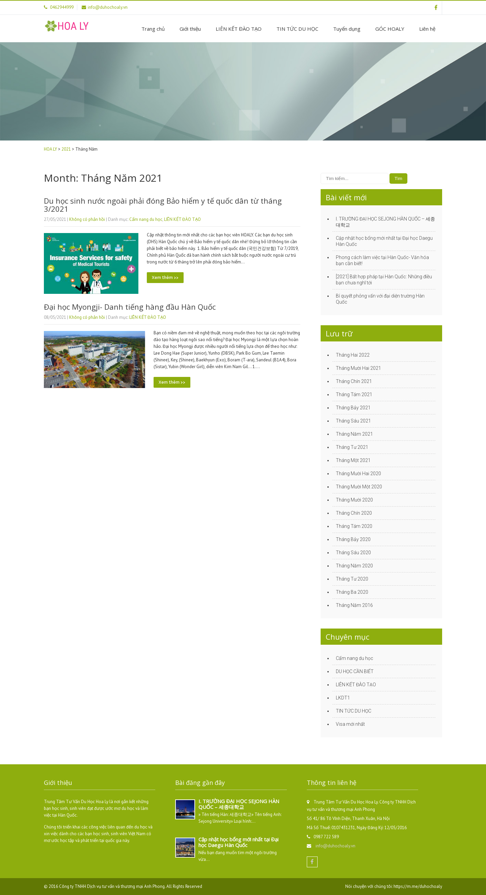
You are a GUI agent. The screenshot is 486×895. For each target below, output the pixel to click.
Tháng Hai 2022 (353, 355)
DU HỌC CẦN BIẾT (355, 671)
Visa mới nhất (350, 724)
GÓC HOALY (389, 28)
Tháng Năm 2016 (354, 605)
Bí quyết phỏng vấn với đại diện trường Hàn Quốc (380, 299)
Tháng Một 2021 (353, 460)
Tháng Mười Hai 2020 (358, 473)
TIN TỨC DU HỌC (297, 28)
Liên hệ (427, 28)
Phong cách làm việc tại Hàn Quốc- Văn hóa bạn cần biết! (382, 260)
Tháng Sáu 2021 (353, 421)
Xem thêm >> (165, 277)
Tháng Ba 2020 (352, 592)
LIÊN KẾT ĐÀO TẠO (239, 28)
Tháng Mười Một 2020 (359, 486)
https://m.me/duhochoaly (418, 886)
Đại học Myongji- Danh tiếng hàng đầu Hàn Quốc (130, 307)
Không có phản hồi (87, 219)
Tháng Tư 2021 (352, 447)
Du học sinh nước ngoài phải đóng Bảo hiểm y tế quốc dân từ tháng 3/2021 (163, 205)
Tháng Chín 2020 (354, 513)
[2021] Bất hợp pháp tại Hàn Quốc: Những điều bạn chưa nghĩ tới (384, 279)
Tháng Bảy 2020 (353, 539)
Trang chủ (153, 28)
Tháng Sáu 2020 (353, 552)
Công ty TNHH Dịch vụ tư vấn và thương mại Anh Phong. (112, 886)
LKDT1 (343, 697)
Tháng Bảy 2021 (353, 407)
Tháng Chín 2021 (354, 381)
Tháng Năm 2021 (354, 434)
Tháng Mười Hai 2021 (358, 368)
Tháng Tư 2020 (352, 579)
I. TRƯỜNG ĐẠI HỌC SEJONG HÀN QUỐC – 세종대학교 (385, 222)
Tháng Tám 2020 (354, 526)
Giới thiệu (190, 28)
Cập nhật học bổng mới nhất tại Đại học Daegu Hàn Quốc (384, 241)
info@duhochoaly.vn (335, 846)
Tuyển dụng (346, 28)
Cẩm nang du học (145, 219)
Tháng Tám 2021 (354, 394)
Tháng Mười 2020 (354, 500)
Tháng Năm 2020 (354, 565)
